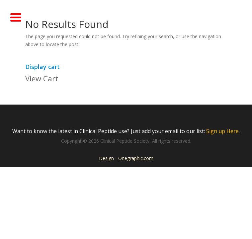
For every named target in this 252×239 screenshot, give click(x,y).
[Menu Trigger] (16, 17)
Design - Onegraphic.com (126, 158)
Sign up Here (222, 131)
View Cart (41, 78)
